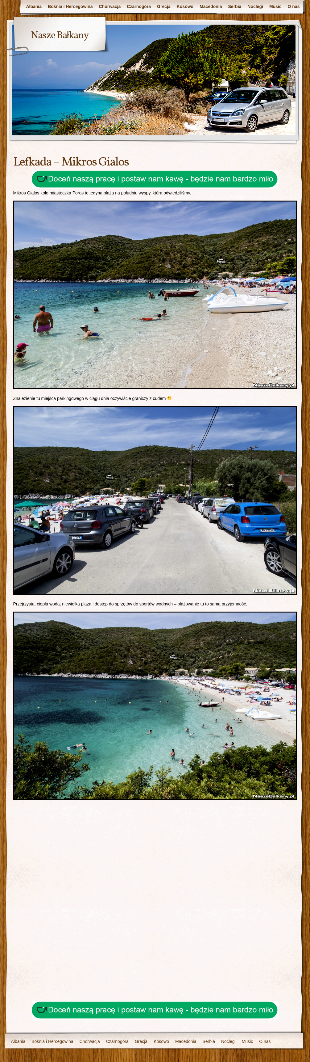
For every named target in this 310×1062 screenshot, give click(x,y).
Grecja (164, 6)
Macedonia (211, 6)
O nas (294, 6)
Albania (34, 6)
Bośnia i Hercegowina (70, 6)
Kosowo (185, 6)
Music (275, 6)
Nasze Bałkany (60, 35)
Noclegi (255, 6)
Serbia (235, 6)
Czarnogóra (139, 6)
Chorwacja (110, 6)
